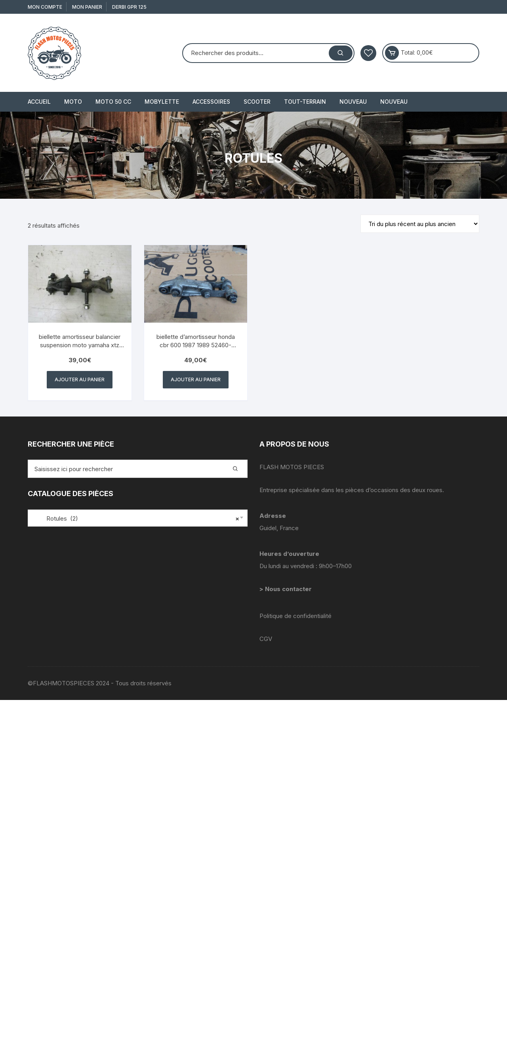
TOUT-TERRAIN (305, 101)
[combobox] (138, 518)
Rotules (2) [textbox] (135, 518)
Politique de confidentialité (295, 616)
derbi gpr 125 (129, 7)
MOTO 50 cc (113, 101)
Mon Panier (87, 7)
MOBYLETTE (162, 101)
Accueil (39, 101)
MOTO (73, 101)
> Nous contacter (286, 589)
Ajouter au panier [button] (80, 379)
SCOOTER (257, 101)
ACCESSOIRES (211, 101)
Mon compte (45, 7)
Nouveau (353, 101)
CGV (265, 639)
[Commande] (419, 224)
